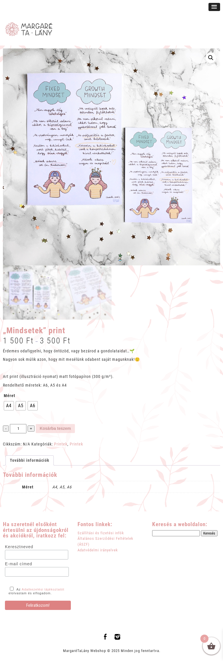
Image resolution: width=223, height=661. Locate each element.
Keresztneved (19, 546)
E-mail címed (18, 564)
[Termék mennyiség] (18, 429)
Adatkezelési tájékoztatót (43, 589)
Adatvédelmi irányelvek (98, 550)
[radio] (9, 405)
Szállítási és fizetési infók (101, 533)
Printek (60, 444)
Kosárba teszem (55, 428)
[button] (211, 57)
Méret (9, 395)
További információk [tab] (29, 460)
